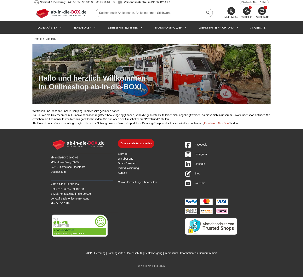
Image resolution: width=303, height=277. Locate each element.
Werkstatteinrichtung (216, 27)
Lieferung (100, 253)
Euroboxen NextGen (216, 123)
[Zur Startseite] (62, 13)
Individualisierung (128, 168)
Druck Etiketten (127, 163)
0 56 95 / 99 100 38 (72, 189)
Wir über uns (125, 158)
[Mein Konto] (231, 13)
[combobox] (154, 13)
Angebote (258, 27)
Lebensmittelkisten (123, 27)
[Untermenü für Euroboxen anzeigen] (95, 27)
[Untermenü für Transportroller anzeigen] (186, 27)
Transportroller (168, 27)
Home (38, 38)
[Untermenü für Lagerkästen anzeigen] (61, 27)
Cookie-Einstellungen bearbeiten (137, 182)
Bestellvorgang (154, 253)
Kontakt (122, 172)
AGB (89, 253)
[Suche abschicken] (208, 12)
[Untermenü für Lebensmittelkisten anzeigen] (142, 27)
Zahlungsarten (116, 253)
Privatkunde (246, 2)
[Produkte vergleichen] (246, 13)
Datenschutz (134, 253)
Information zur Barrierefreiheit (198, 253)
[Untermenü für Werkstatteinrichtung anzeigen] (237, 27)
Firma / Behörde (260, 2)
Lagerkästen (47, 27)
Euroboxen (82, 27)
